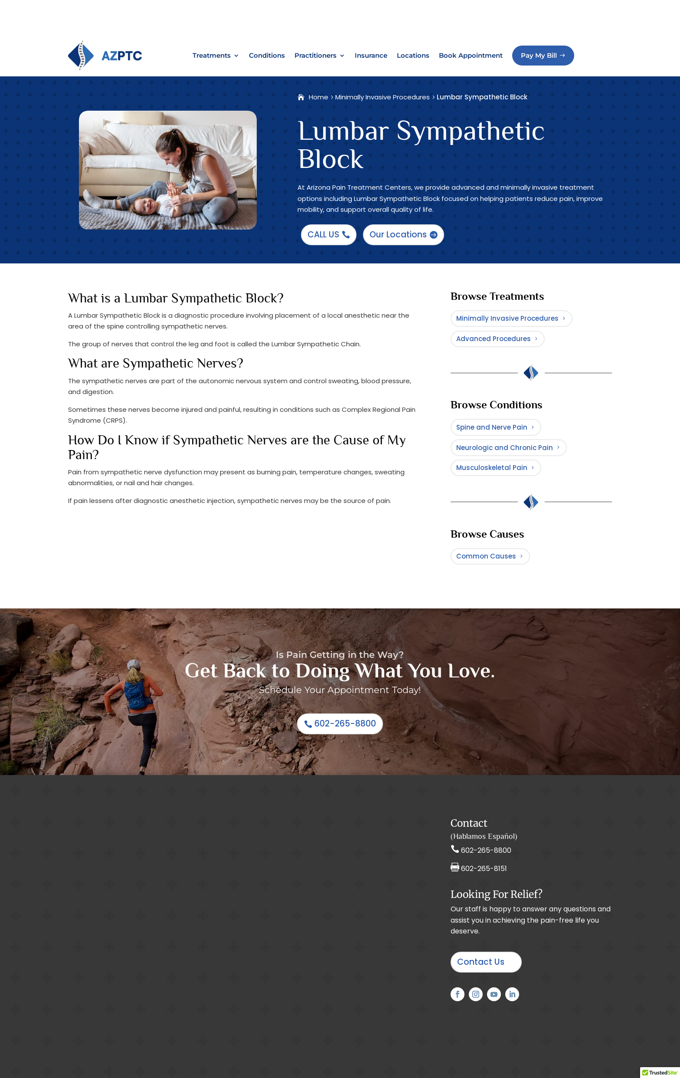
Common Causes (486, 547)
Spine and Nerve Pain (491, 402)
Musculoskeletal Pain (491, 453)
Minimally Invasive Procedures (507, 283)
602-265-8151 (484, 864)
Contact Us (480, 957)
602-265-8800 (345, 719)
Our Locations (398, 200)
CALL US (323, 200)
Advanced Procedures (493, 309)
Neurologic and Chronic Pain (504, 428)
